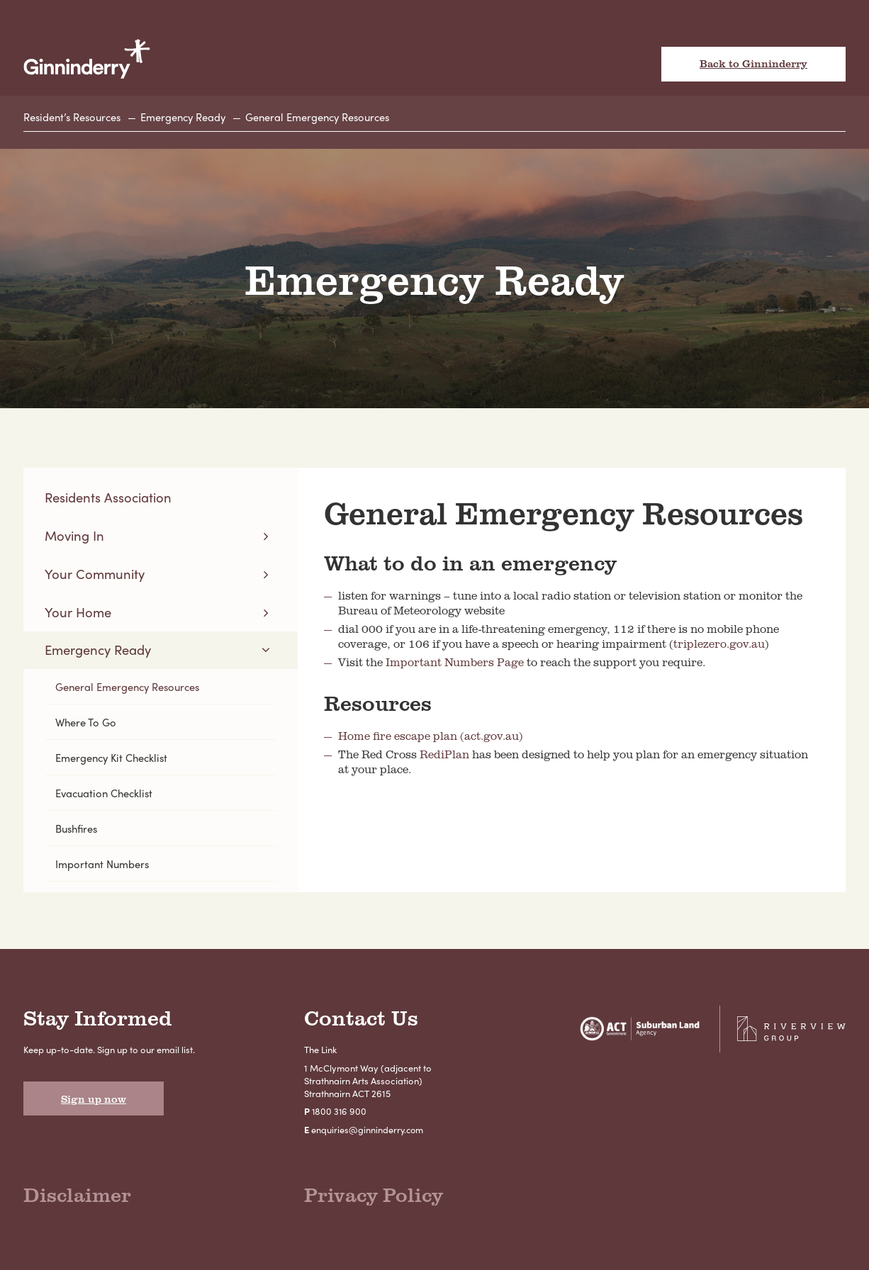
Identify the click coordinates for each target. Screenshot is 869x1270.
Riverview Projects (789, 1036)
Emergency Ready (189, 117)
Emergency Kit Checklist (113, 762)
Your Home (78, 614)
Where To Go (86, 726)
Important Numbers (103, 869)
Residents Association (109, 497)
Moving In (75, 536)
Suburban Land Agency (633, 1036)
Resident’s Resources (74, 117)
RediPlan (444, 755)
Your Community (95, 575)
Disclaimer (80, 1201)
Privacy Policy (377, 1201)
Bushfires (78, 833)
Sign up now (95, 1105)
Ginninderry (87, 59)
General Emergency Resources (328, 117)
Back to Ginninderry (753, 64)
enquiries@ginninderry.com (368, 1135)
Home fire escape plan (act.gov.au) (430, 736)
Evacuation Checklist (106, 797)
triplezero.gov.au (719, 644)
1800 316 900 (340, 1117)
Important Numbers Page (455, 662)
